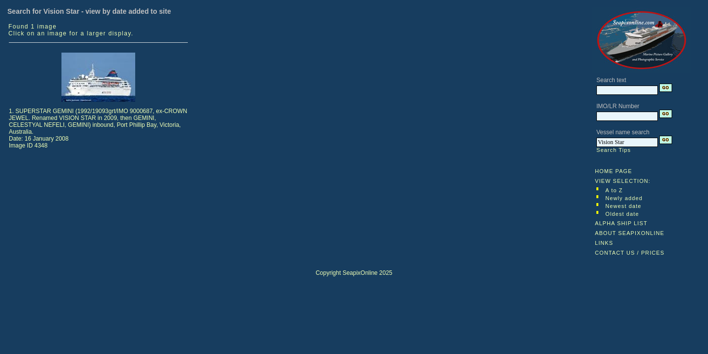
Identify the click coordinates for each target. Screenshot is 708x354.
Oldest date (622, 214)
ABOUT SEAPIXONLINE (629, 233)
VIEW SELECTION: (622, 181)
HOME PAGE (613, 171)
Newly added (624, 198)
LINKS (604, 243)
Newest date (623, 206)
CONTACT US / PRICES (630, 253)
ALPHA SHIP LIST (621, 223)
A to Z (613, 190)
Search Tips (613, 150)
